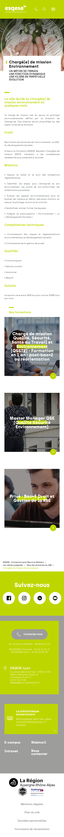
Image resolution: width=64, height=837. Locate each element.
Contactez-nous (29, 634)
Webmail (38, 742)
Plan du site (32, 812)
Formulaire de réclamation (32, 829)
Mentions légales (32, 804)
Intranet (11, 751)
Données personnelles (32, 820)
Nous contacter (39, 752)
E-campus (12, 742)
